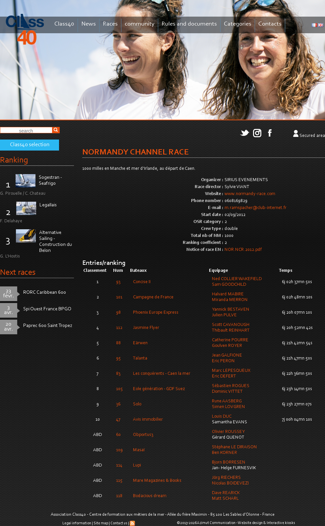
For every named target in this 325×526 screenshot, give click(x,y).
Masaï (139, 450)
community (140, 24)
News (88, 24)
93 (118, 282)
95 (118, 358)
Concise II (142, 282)
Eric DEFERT (224, 376)
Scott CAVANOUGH (230, 325)
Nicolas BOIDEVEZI (230, 483)
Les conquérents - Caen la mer (161, 373)
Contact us (118, 523)
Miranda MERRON (230, 300)
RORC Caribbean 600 (44, 292)
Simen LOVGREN (228, 407)
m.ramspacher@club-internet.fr (256, 208)
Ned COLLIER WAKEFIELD (237, 279)
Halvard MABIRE (228, 294)
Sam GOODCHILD (229, 284)
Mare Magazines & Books (157, 480)
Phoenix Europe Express (155, 312)
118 (119, 496)
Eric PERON (223, 361)
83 (118, 373)
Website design (250, 523)
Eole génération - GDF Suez (159, 389)
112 (119, 328)
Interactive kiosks (281, 523)
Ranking (14, 160)
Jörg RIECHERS (226, 477)
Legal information (76, 523)
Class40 (64, 24)
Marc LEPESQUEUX (231, 370)
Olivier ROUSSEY (228, 432)
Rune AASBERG (227, 401)
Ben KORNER (224, 453)
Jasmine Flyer (146, 328)
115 (119, 480)
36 (118, 404)
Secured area (312, 136)
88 (118, 343)
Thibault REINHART (231, 330)
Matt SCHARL (225, 498)
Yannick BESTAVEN (230, 309)
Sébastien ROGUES (230, 386)
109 (119, 450)
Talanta (140, 358)
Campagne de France (153, 297)
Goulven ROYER (227, 346)
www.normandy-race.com (250, 194)
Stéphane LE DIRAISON (234, 447)
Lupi (137, 465)
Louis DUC (221, 416)
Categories (237, 24)
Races (110, 24)
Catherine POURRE (230, 340)
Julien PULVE (224, 315)
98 (118, 312)
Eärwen (140, 343)
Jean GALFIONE (227, 355)
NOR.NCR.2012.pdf (243, 250)
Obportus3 (143, 435)
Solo (137, 404)
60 (118, 435)
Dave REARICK (226, 493)
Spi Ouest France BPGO (47, 309)
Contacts (270, 24)
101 (119, 297)
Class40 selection (29, 145)
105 (119, 389)
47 (118, 419)
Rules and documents (189, 24)
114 (119, 465)
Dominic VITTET (227, 391)
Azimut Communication (216, 523)
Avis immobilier (148, 419)
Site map (101, 523)
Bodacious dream (149, 496)
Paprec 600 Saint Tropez (47, 325)
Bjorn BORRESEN (228, 462)
